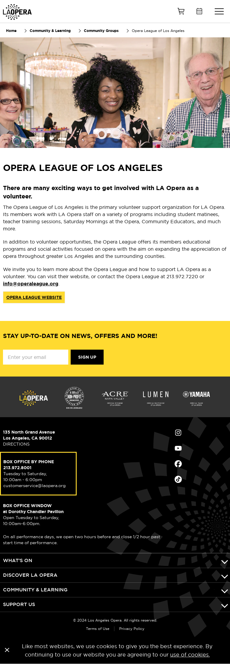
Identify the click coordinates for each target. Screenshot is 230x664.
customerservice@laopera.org (34, 485)
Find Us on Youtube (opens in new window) (178, 448)
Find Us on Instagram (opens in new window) (178, 432)
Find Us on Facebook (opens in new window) (178, 463)
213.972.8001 (17, 467)
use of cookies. (190, 654)
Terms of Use (97, 628)
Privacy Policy (131, 628)
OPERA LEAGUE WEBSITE (34, 297)
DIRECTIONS (16, 444)
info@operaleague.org (30, 284)
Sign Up (87, 357)
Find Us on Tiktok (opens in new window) (178, 479)
